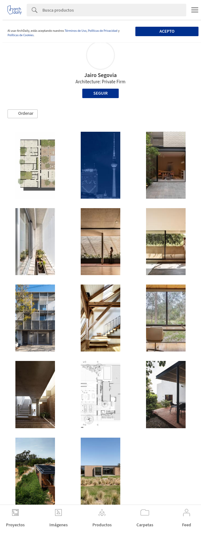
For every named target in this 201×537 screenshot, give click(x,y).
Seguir (100, 93)
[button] (23, 113)
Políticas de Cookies (21, 35)
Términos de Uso (75, 31)
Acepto (167, 31)
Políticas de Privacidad (102, 31)
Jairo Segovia (100, 75)
